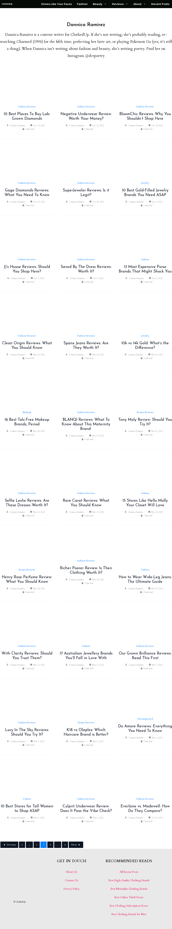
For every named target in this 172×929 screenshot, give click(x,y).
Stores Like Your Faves (56, 4)
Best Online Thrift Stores (129, 897)
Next (76, 844)
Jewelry (145, 183)
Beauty (101, 4)
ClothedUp (7, 4)
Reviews (121, 4)
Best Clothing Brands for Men (129, 914)
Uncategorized (145, 718)
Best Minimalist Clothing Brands (129, 889)
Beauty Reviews (145, 412)
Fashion (82, 4)
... (29, 844)
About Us (71, 872)
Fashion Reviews (27, 106)
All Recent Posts (129, 872)
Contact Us (71, 880)
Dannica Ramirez (17, 125)
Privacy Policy (71, 889)
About (141, 4)
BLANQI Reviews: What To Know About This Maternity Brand (86, 424)
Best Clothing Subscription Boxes (129, 905)
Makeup (27, 412)
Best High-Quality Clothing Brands (129, 880)
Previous (9, 844)
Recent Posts (160, 4)
